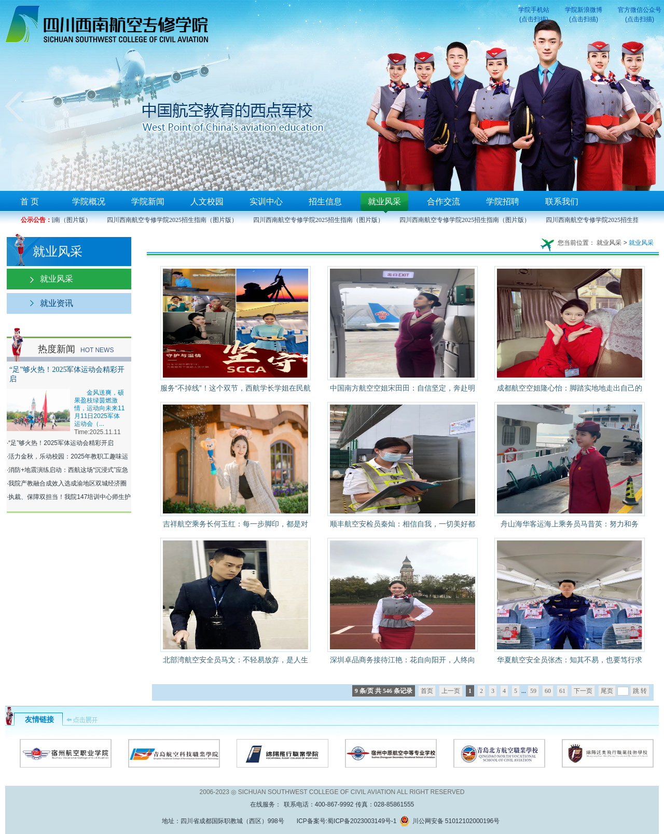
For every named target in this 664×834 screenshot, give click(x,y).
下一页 (583, 690)
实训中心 (266, 201)
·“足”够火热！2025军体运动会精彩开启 (60, 443)
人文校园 (207, 201)
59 (533, 690)
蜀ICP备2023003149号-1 (361, 821)
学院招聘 (502, 201)
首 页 (29, 201)
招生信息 (325, 201)
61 (562, 690)
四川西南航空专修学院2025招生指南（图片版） (174, 220)
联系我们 (561, 201)
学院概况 (88, 201)
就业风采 (384, 201)
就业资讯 (56, 303)
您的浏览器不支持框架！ (332, 95)
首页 (427, 690)
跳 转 (640, 690)
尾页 (607, 690)
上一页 (450, 690)
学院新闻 (147, 201)
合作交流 (443, 201)
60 (548, 690)
